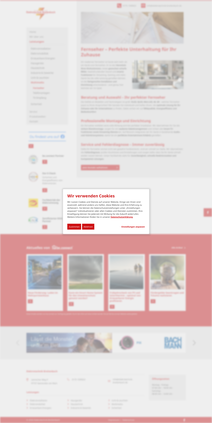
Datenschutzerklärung (122, 217)
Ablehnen (88, 226)
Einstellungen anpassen (133, 226)
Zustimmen (74, 226)
